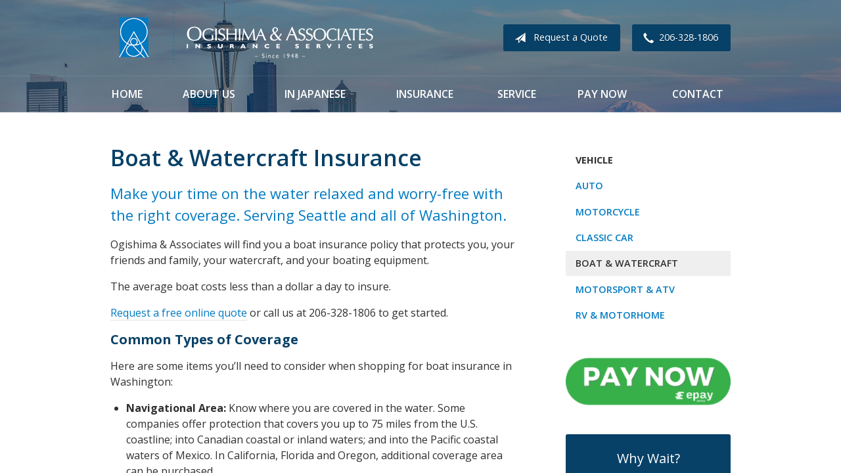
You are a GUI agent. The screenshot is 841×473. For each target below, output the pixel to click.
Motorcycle (608, 212)
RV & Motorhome (620, 315)
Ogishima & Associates (245, 38)
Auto (589, 185)
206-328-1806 (678, 38)
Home (127, 94)
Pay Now (602, 94)
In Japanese (315, 94)
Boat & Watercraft (627, 263)
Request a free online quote (178, 312)
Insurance (424, 94)
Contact (697, 94)
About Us (209, 94)
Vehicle (594, 160)
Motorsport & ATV (625, 289)
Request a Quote (558, 38)
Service (516, 94)
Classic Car (604, 237)
